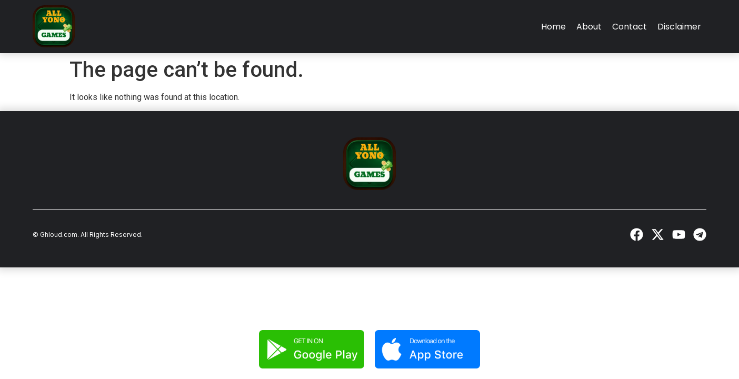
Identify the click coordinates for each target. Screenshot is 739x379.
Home (553, 27)
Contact (629, 27)
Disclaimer (679, 27)
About (589, 27)
